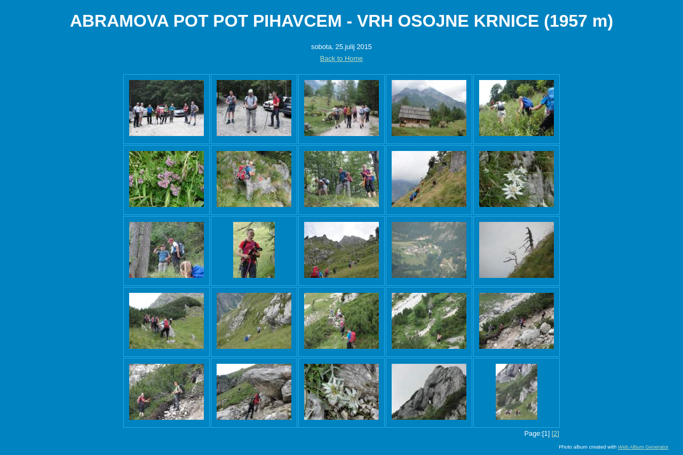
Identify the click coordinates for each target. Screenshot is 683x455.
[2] (555, 433)
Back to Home (341, 58)
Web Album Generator (643, 447)
